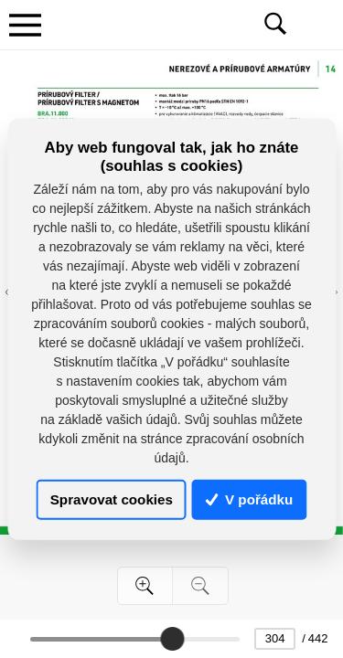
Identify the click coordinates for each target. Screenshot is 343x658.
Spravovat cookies (111, 499)
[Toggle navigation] (24, 24)
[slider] (172, 639)
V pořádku (250, 499)
